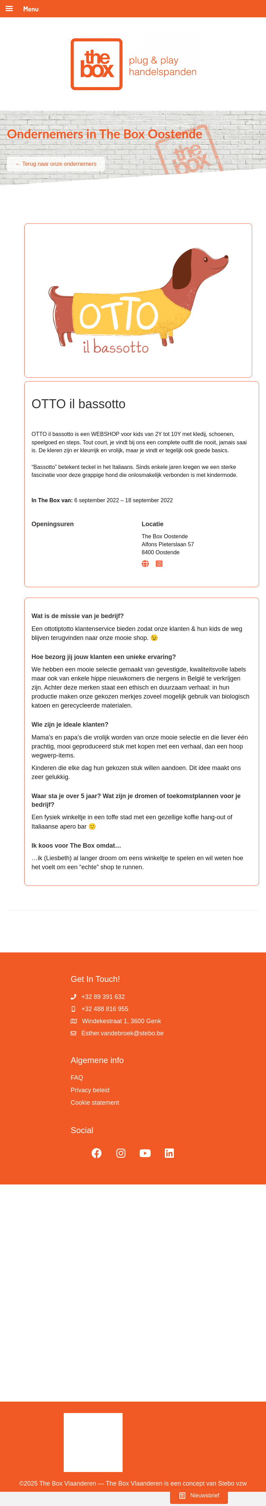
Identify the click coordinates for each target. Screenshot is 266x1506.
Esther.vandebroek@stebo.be (122, 1033)
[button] (96, 1153)
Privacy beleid (90, 1090)
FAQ (77, 1077)
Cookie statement (95, 1102)
